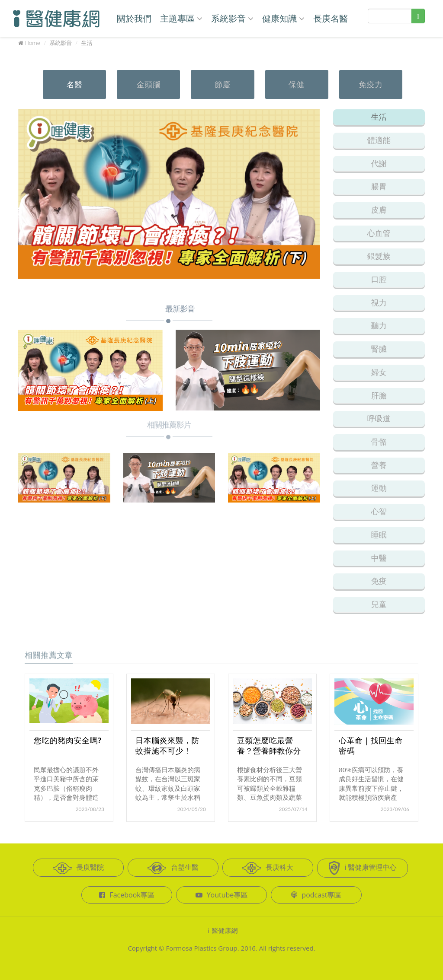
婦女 (379, 372)
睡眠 (379, 534)
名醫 (75, 84)
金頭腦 (149, 84)
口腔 (379, 279)
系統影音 (232, 18)
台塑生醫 (173, 868)
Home (32, 43)
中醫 (379, 558)
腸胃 (379, 186)
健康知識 (283, 18)
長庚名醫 (330, 18)
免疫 (379, 581)
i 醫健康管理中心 (362, 868)
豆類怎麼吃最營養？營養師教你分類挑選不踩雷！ (269, 750)
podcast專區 (316, 895)
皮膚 (379, 209)
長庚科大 (267, 868)
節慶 (223, 84)
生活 (379, 116)
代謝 (379, 163)
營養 (379, 465)
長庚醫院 (78, 868)
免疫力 (371, 84)
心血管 (379, 233)
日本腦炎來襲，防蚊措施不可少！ (167, 745)
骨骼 (379, 441)
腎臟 (379, 349)
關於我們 (134, 18)
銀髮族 (379, 256)
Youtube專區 (222, 895)
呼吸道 (379, 418)
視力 (379, 302)
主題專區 (181, 18)
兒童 (379, 604)
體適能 (379, 140)
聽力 (379, 325)
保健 (297, 84)
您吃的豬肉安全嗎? (68, 740)
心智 (379, 511)
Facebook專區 (126, 895)
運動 (379, 488)
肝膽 (379, 395)
